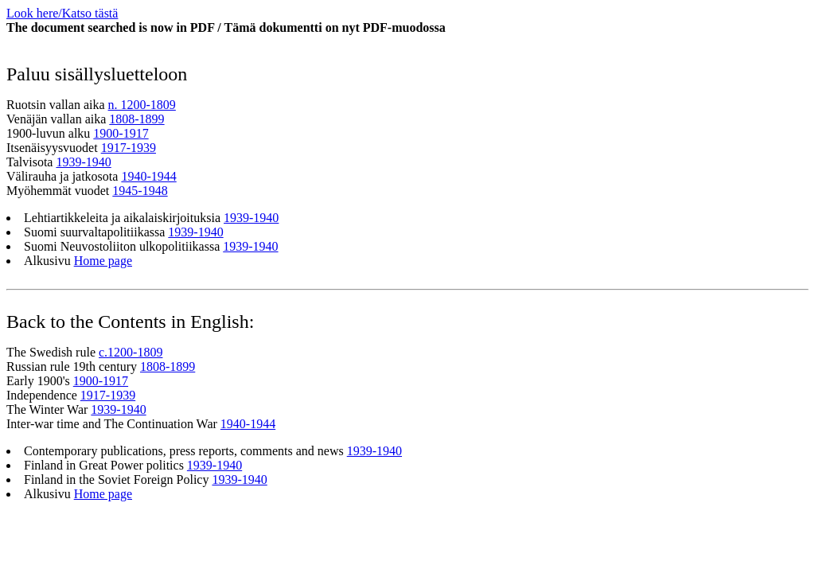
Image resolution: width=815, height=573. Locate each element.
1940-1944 (148, 176)
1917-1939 (128, 147)
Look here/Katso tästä (62, 13)
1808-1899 (136, 119)
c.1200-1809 (130, 352)
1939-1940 (83, 162)
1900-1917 (120, 133)
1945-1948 (139, 190)
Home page (103, 260)
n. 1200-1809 (142, 104)
